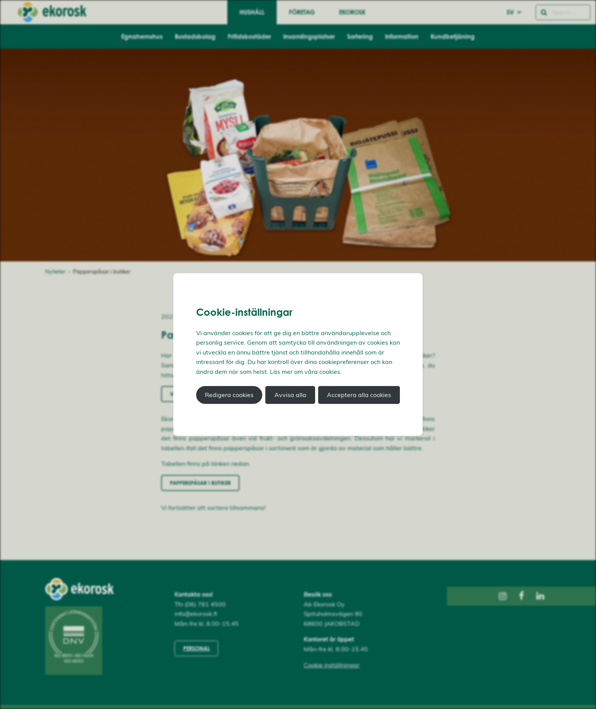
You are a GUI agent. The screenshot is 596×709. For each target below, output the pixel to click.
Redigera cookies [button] (229, 395)
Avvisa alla (290, 395)
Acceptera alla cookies (359, 395)
